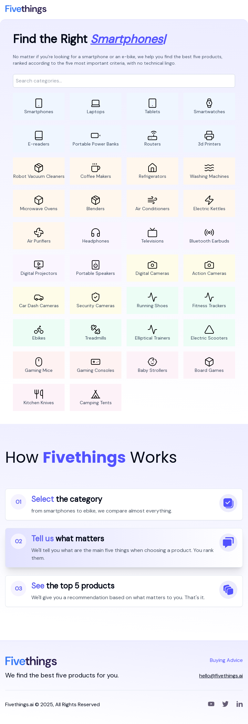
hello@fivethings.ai (221, 675)
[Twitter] (225, 704)
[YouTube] (211, 704)
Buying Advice (226, 660)
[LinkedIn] (239, 704)
